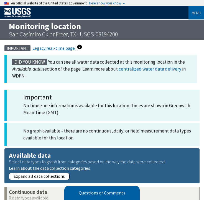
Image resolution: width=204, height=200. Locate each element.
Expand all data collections (39, 176)
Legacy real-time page (54, 48)
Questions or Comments (102, 193)
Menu (196, 12)
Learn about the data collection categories (49, 168)
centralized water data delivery (150, 69)
